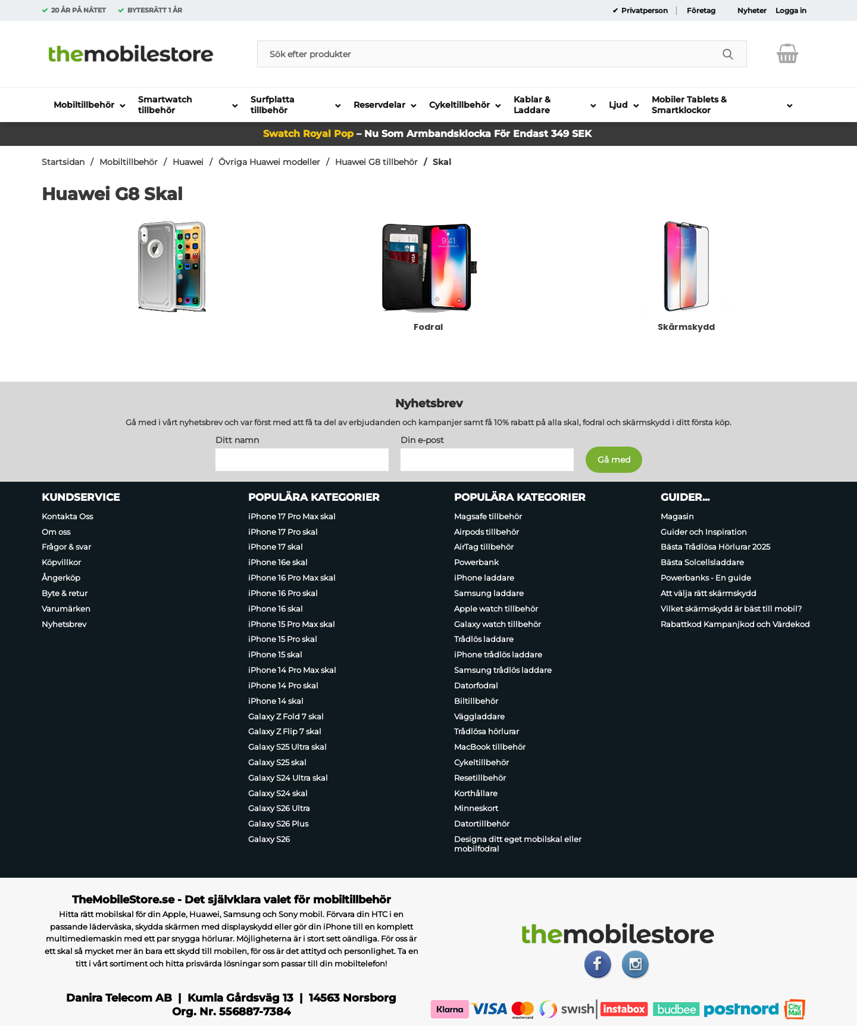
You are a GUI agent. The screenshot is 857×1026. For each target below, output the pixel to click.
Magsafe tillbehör (488, 516)
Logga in (790, 11)
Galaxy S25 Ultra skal (287, 746)
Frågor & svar (66, 547)
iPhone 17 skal (275, 547)
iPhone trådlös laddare (498, 654)
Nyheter (752, 11)
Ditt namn (237, 440)
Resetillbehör (480, 777)
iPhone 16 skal (275, 608)
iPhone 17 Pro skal (283, 532)
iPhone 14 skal (276, 701)
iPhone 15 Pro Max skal (291, 624)
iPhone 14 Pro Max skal (292, 670)
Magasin (677, 516)
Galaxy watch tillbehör (497, 624)
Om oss (56, 532)
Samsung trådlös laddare (503, 670)
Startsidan (63, 162)
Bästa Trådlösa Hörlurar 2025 (715, 547)
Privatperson (644, 11)
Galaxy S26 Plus (278, 823)
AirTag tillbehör (484, 547)
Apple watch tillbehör (496, 608)
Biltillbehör (476, 701)
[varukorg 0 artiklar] (787, 53)
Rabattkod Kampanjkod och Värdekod (735, 624)
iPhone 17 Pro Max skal (292, 516)
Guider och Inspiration (704, 532)
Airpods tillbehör (486, 532)
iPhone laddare (484, 577)
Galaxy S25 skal (277, 762)
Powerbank (476, 562)
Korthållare (476, 793)
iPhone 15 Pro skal (282, 639)
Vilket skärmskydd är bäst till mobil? (731, 608)
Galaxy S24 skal (278, 793)
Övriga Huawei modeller (269, 162)
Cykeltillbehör (481, 762)
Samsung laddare (489, 593)
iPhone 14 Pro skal (283, 685)
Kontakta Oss (67, 516)
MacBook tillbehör (490, 746)
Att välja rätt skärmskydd (708, 593)
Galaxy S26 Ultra (279, 808)
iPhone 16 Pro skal (283, 593)
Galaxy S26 (269, 839)
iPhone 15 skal (275, 654)
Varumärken (66, 608)
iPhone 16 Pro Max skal (292, 577)
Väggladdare (479, 716)
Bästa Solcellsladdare (702, 562)
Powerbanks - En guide (706, 577)
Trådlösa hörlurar (486, 731)
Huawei (188, 162)
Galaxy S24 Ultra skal (288, 777)
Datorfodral (476, 685)
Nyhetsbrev (64, 624)
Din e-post (422, 440)
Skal (442, 162)
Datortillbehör (481, 823)
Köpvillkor (61, 562)
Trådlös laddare (484, 639)
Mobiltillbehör (128, 162)
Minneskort (476, 808)
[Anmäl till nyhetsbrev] (614, 460)
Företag (701, 11)
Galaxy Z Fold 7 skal (286, 716)
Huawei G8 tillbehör (376, 162)
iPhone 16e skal (278, 562)
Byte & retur (64, 593)
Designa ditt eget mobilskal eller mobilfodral (517, 843)
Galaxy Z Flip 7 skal (284, 731)
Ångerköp (61, 577)
